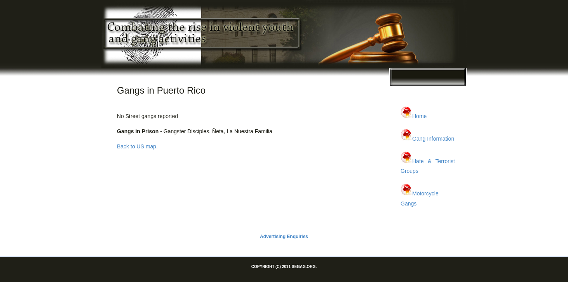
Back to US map (136, 146)
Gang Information (433, 139)
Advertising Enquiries (284, 236)
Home (419, 116)
